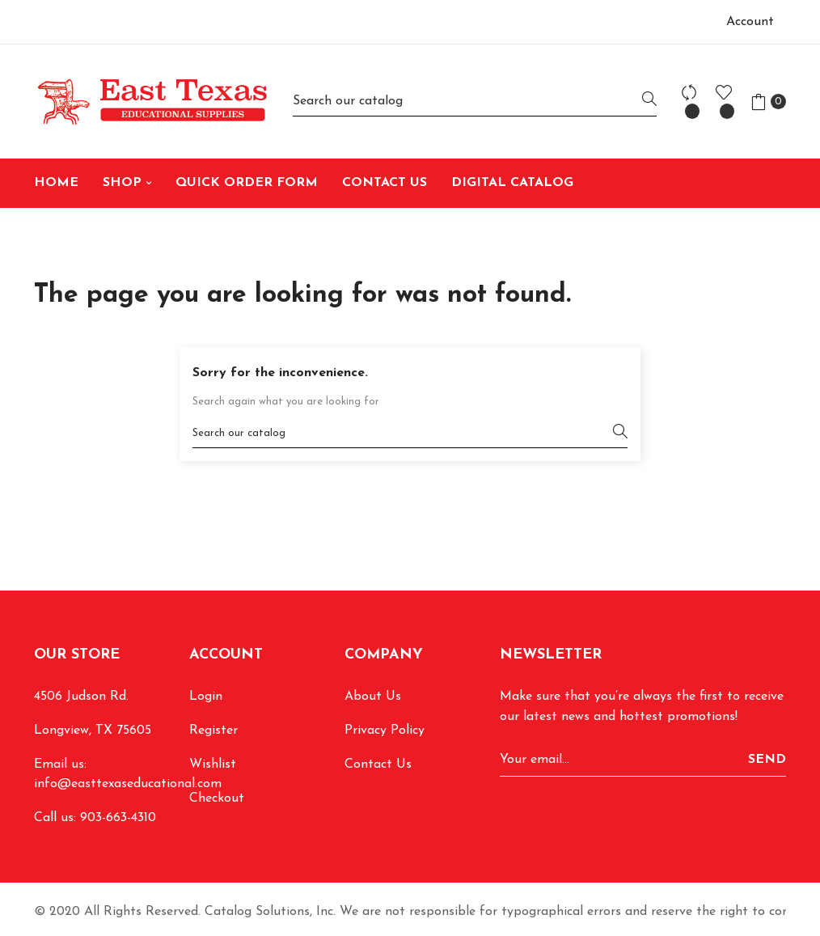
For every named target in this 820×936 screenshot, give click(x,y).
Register (213, 730)
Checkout (216, 798)
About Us (372, 696)
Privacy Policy (384, 730)
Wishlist (212, 764)
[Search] (475, 101)
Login (205, 696)
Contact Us (378, 764)
